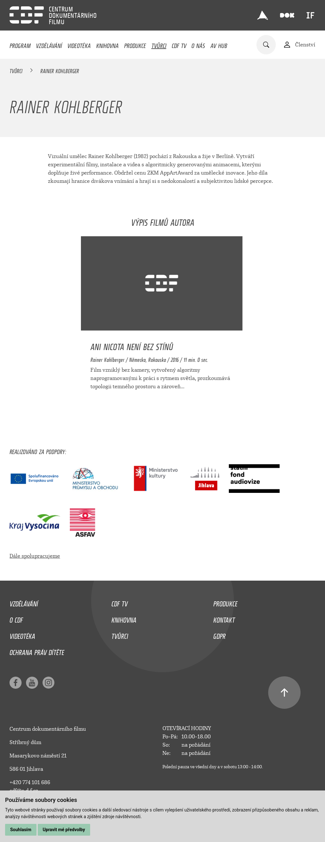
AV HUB (218, 44)
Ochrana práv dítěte (37, 651)
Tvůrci (158, 44)
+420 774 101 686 (30, 782)
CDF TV (179, 44)
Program (20, 44)
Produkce (135, 44)
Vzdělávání (49, 44)
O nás (198, 44)
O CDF (16, 618)
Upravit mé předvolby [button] (64, 829)
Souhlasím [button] (20, 829)
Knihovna (107, 44)
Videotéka (79, 44)
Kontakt (224, 618)
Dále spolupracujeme (35, 556)
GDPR (219, 634)
